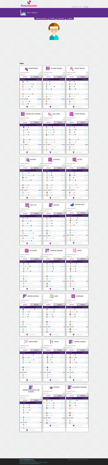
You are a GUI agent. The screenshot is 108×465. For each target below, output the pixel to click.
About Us (38, 463)
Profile (52, 18)
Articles (24, 463)
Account (61, 18)
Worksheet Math (32, 461)
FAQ (21, 463)
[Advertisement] (54, 51)
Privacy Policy (29, 462)
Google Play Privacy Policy (39, 462)
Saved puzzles (41, 18)
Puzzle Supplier (31, 463)
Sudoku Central (23, 461)
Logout (69, 18)
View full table (30, 107)
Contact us (22, 462)
